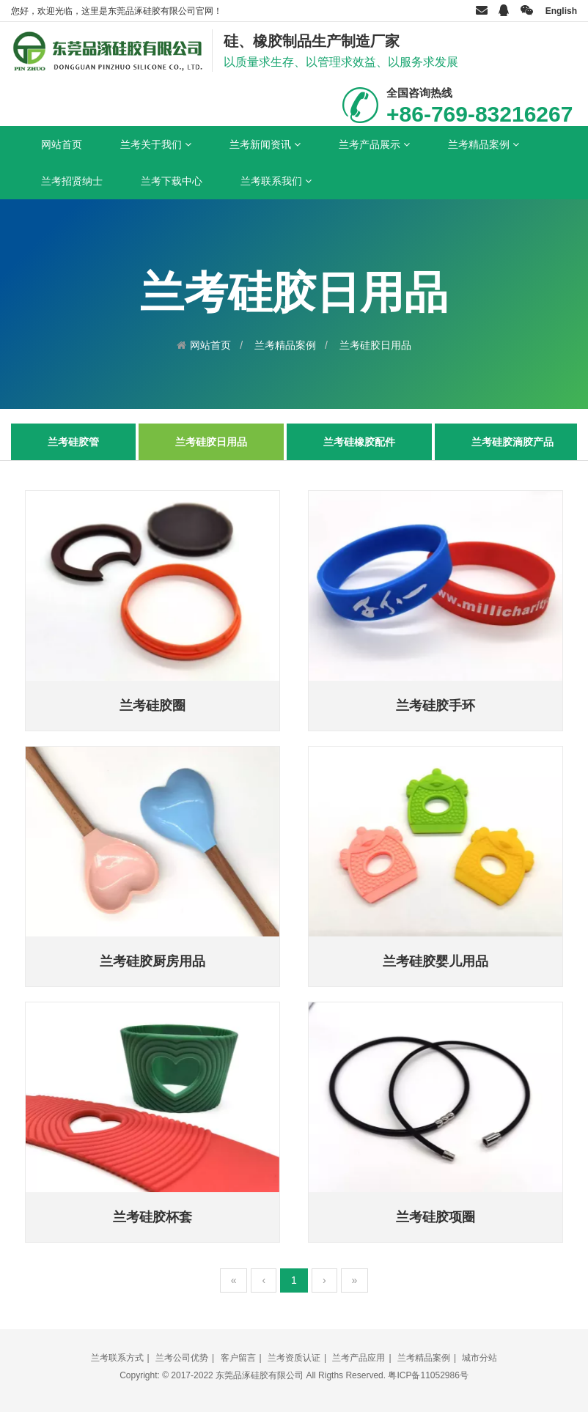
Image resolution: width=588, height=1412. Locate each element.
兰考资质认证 (294, 1358)
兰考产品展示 (374, 144)
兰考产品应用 (358, 1358)
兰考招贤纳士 (72, 181)
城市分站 (479, 1358)
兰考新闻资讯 (265, 144)
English (561, 11)
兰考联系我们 (276, 181)
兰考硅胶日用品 (375, 345)
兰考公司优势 (181, 1358)
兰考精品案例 (483, 144)
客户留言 (238, 1358)
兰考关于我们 (155, 144)
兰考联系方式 (117, 1358)
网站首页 (61, 144)
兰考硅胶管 (73, 442)
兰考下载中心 (171, 181)
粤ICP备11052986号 (428, 1375)
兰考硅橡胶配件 (359, 442)
